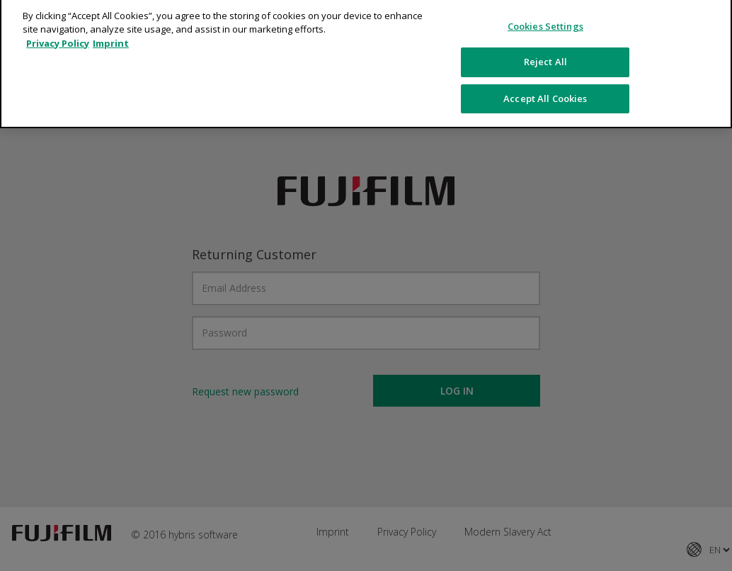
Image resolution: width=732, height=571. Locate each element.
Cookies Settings (545, 20)
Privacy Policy (57, 37)
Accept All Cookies (545, 92)
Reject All (545, 56)
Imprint (111, 37)
